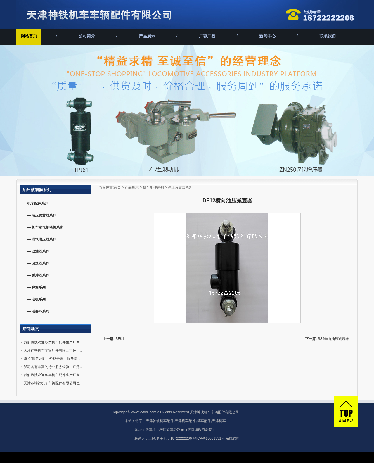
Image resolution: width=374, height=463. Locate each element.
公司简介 (87, 36)
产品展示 (147, 36)
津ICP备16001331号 (209, 438)
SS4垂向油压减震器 (333, 339)
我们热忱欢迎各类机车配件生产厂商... (53, 342)
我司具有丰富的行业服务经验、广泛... (53, 367)
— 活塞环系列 (38, 311)
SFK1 (119, 339)
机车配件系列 (153, 187)
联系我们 (327, 36)
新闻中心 (267, 36)
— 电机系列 (36, 299)
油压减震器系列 (180, 187)
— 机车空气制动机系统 (45, 227)
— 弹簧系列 (36, 287)
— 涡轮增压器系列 (41, 239)
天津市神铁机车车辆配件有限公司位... (53, 383)
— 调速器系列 (38, 263)
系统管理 (233, 438)
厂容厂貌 (207, 36)
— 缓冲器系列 (38, 275)
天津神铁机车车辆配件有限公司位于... (53, 350)
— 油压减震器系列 (41, 215)
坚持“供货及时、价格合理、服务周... (52, 359)
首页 (117, 187)
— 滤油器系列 (38, 251)
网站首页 (29, 36)
